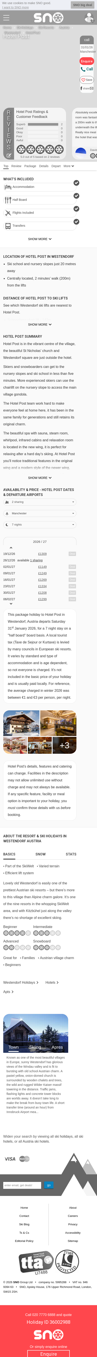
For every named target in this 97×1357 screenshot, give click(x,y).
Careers (73, 1216)
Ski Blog (24, 1224)
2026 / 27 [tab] (40, 541)
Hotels (50, 982)
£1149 (42, 566)
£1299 (42, 599)
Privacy (73, 1224)
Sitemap (73, 1240)
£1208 (42, 592)
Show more (37, 324)
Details (43, 166)
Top (5, 166)
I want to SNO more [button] (15, 7)
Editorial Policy (24, 1240)
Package (30, 166)
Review (16, 166)
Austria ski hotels (36, 1141)
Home (7, 27)
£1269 (42, 579)
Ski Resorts (46, 27)
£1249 (42, 573)
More (69, 166)
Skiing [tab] (35, 1047)
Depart (56, 166)
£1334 (42, 586)
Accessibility (73, 1232)
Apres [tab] (57, 1047)
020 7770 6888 (43, 1314)
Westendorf (12, 32)
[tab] (9, 853)
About (73, 1207)
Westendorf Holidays (19, 982)
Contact (24, 1216)
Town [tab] (13, 1047)
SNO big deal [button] (82, 5)
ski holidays (64, 1136)
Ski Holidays (25, 27)
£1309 (42, 553)
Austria (64, 27)
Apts (6, 991)
